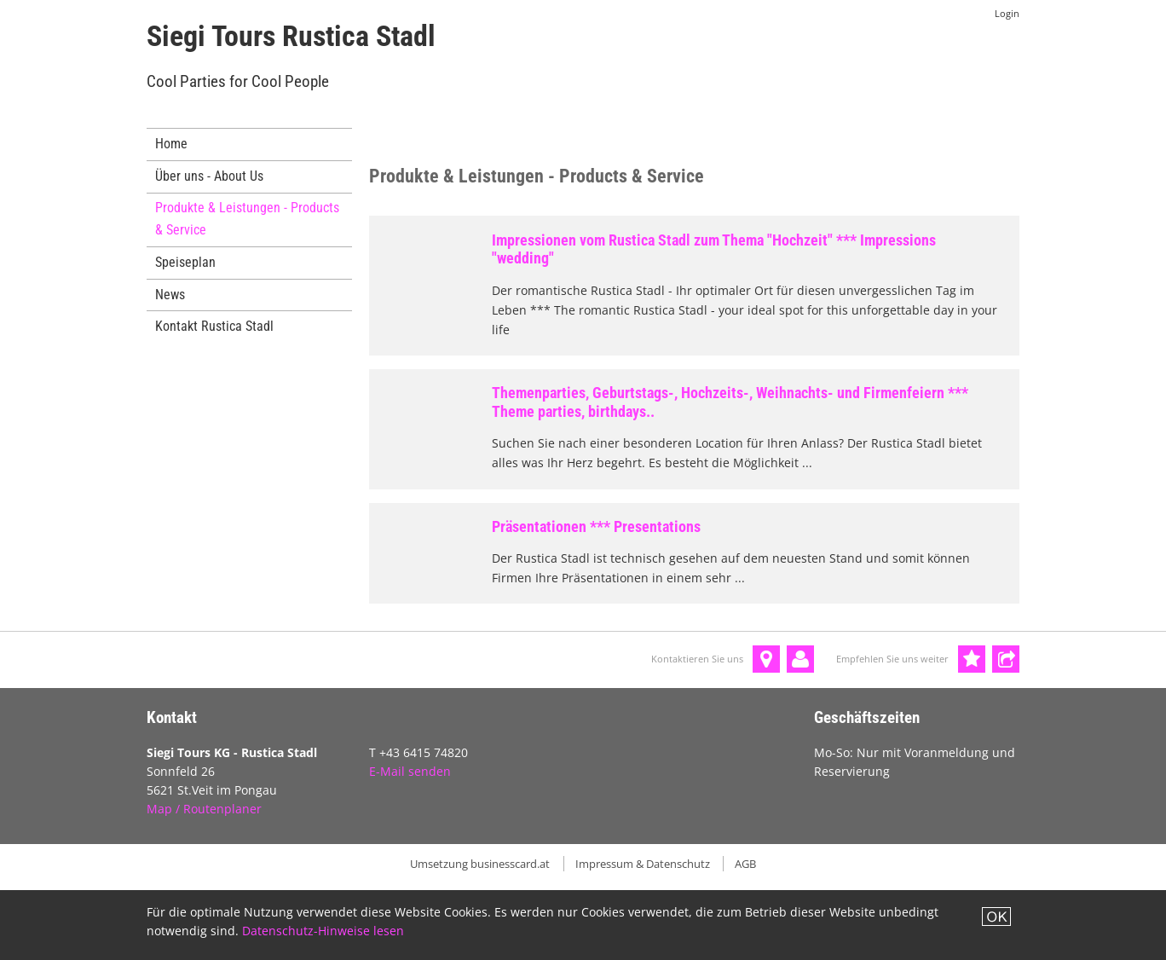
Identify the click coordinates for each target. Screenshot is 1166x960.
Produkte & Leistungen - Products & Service (247, 219)
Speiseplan (185, 262)
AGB (745, 863)
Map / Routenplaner (204, 809)
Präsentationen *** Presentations (596, 526)
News (170, 294)
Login (1007, 14)
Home (171, 144)
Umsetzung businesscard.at (480, 863)
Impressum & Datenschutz (642, 863)
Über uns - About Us (209, 176)
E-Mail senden (410, 771)
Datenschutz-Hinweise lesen (323, 930)
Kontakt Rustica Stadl (214, 326)
